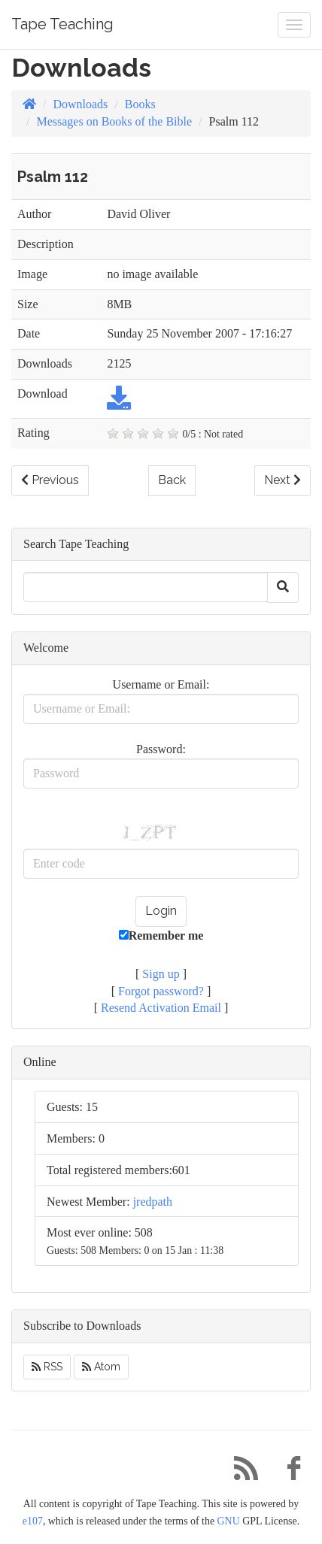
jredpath (152, 1201)
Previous (50, 480)
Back (172, 480)
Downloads (80, 104)
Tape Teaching (62, 24)
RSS (47, 1367)
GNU (228, 1521)
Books (140, 104)
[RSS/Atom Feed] (240, 1472)
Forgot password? (161, 991)
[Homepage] (29, 104)
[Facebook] (288, 1472)
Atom (101, 1367)
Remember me (161, 935)
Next (282, 480)
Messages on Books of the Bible (114, 121)
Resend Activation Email (161, 1007)
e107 (33, 1521)
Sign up (160, 973)
